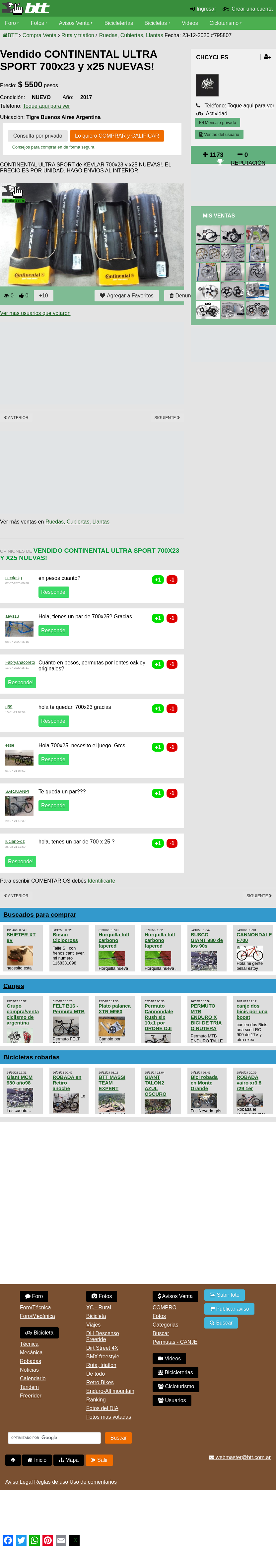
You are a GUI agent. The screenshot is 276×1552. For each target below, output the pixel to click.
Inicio (37, 1460)
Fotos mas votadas (108, 1417)
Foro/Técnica (35, 1307)
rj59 (8, 706)
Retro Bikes (100, 1382)
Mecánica (31, 1352)
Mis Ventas (219, 215)
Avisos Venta (74, 23)
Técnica (29, 1344)
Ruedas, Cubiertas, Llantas (77, 522)
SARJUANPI (17, 791)
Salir (99, 1460)
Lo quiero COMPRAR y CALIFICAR (117, 136)
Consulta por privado (37, 136)
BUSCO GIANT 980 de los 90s (207, 940)
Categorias (165, 1325)
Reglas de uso (51, 1482)
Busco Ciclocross (65, 937)
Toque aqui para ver (46, 106)
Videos (190, 23)
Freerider (30, 1395)
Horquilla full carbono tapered (114, 940)
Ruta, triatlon (101, 1365)
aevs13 (12, 616)
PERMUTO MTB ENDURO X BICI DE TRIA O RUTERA (206, 1017)
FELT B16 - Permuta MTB (69, 1008)
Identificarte (101, 881)
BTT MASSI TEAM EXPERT (112, 1082)
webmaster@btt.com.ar (240, 1457)
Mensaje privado (217, 122)
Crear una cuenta (252, 9)
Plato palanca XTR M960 (115, 1008)
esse (9, 745)
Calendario (32, 1378)
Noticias (29, 1370)
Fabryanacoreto (20, 662)
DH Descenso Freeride (102, 1336)
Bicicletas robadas (31, 1057)
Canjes (13, 985)
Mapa (69, 1460)
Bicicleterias (175, 1372)
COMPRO (164, 1307)
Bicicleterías (118, 23)
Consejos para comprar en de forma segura (53, 147)
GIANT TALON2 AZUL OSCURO (156, 1085)
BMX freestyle (102, 1356)
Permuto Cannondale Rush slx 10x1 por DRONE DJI (159, 1017)
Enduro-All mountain (110, 1391)
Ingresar (206, 9)
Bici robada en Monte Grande (204, 1082)
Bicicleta (39, 1332)
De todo (95, 1374)
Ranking (96, 1399)
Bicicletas (157, 23)
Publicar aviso (229, 1309)
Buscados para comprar (39, 914)
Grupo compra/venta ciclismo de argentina (23, 1014)
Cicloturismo (224, 23)
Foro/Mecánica (37, 1316)
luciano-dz (15, 841)
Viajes (93, 1325)
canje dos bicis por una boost (252, 1011)
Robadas (30, 1361)
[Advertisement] (121, 363)
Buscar (161, 1333)
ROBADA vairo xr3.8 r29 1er (249, 1082)
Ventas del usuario (219, 134)
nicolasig (13, 577)
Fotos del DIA (102, 1408)
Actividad (216, 113)
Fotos (37, 23)
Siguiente (167, 417)
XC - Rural (98, 1307)
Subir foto (225, 1295)
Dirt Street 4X (102, 1348)
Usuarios (172, 1400)
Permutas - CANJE (175, 1342)
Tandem (29, 1387)
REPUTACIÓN (248, 163)
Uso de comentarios (93, 1482)
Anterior (16, 417)
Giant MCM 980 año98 (20, 1080)
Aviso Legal (19, 1482)
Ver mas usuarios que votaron (35, 313)
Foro (10, 23)
